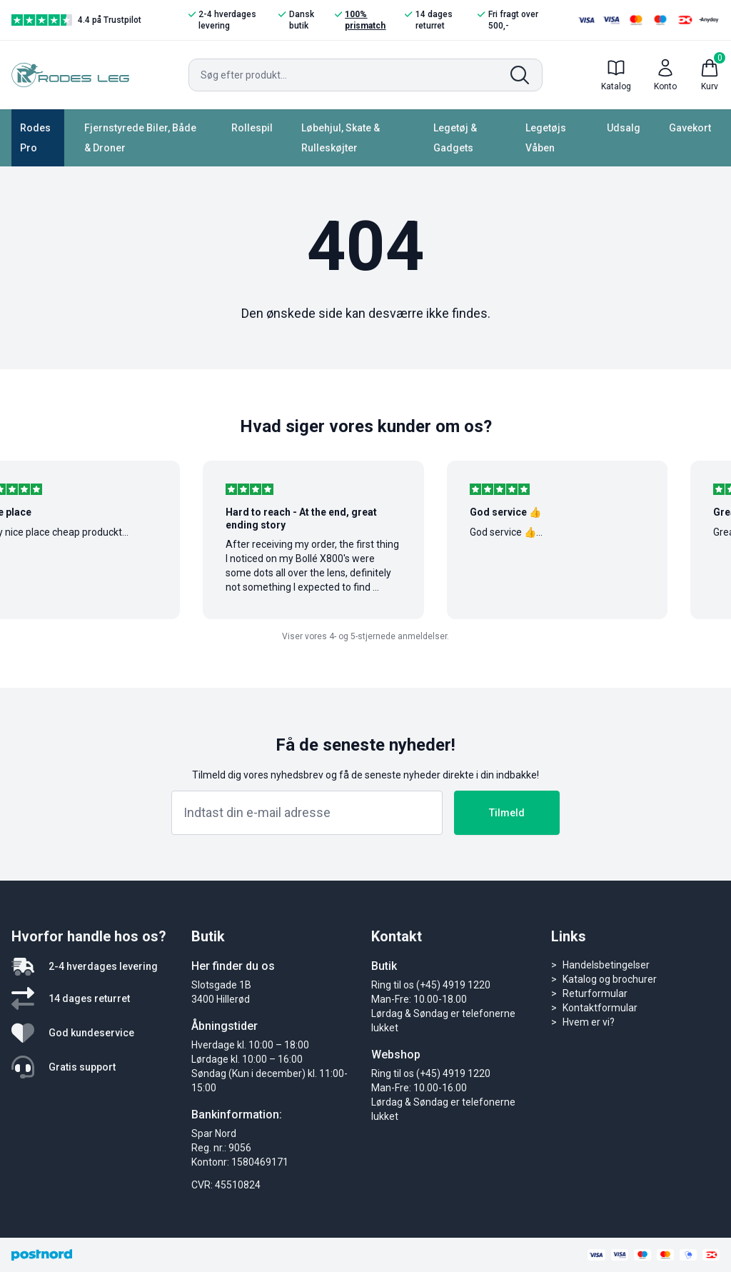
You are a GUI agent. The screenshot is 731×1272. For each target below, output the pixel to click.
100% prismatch (360, 20)
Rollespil (252, 128)
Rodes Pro (35, 138)
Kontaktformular (600, 1007)
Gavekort (690, 128)
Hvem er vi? (589, 1022)
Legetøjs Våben (545, 138)
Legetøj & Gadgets (455, 138)
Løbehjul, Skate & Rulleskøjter (340, 138)
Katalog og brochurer (610, 979)
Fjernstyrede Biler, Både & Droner (140, 138)
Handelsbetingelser (606, 965)
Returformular (595, 993)
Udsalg (623, 128)
